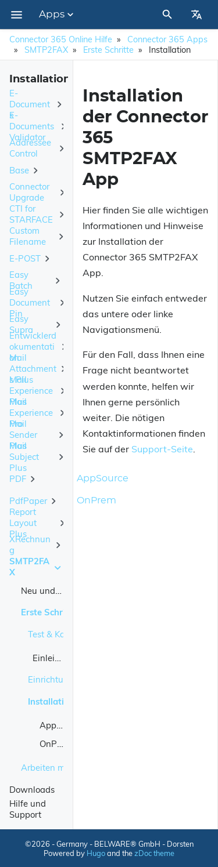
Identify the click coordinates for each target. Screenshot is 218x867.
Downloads (32, 789)
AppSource (61, 725)
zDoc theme (154, 853)
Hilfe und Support (27, 809)
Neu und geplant (54, 590)
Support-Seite (162, 449)
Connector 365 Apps (167, 39)
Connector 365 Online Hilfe (60, 39)
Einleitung (53, 657)
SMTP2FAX (46, 50)
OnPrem (56, 743)
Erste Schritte (108, 50)
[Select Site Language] (196, 14)
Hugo (96, 853)
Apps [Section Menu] (57, 14)
